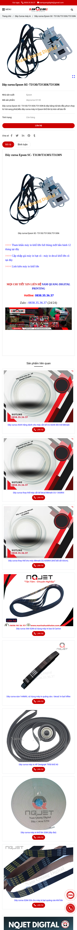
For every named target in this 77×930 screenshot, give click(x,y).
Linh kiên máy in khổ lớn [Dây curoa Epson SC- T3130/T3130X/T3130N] (25, 266)
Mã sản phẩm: (8, 100)
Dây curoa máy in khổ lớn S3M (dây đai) (38, 832)
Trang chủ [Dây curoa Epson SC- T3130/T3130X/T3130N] (6, 16)
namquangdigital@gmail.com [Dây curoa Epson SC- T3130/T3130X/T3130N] (50, 2)
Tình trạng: (7, 117)
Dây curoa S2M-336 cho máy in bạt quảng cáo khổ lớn (38, 900)
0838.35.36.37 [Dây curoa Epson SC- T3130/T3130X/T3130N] (28, 2)
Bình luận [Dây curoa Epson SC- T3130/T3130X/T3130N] (23, 144)
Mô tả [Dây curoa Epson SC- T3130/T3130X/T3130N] (8, 144)
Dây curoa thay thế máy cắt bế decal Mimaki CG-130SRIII (38, 492)
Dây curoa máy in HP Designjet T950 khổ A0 (38, 764)
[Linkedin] (23, 135)
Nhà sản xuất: (8, 95)
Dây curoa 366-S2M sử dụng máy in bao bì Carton (38, 628)
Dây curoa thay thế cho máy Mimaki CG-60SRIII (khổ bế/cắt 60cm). (38, 560)
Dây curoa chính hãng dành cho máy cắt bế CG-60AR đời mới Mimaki (38, 425)
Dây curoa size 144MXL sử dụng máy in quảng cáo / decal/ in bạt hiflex (38, 696)
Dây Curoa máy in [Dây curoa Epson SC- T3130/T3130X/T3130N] (23, 16)
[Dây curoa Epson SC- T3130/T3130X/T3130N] (38, 9)
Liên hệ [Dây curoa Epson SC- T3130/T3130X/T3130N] (38, 125)
